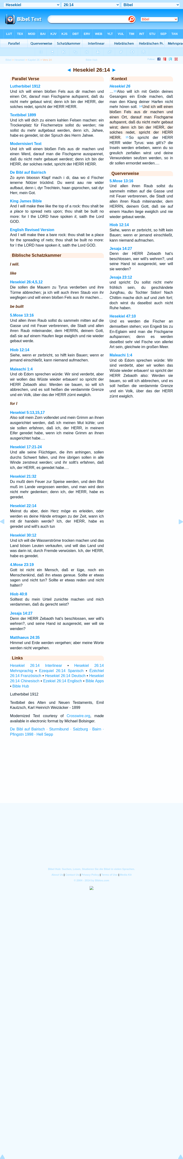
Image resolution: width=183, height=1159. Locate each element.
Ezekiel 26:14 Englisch (62, 681)
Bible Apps (95, 681)
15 (127, 137)
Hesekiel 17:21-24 (26, 447)
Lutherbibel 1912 (25, 86)
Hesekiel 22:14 (23, 506)
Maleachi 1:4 (21, 369)
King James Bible (26, 201)
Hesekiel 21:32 (23, 476)
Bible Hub (20, 686)
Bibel (8, 59)
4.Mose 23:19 (22, 565)
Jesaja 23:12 (121, 277)
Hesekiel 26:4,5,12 (26, 282)
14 (140, 106)
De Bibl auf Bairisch (28, 172)
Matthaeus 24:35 (25, 638)
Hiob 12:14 (19, 350)
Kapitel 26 (34, 59)
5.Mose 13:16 (22, 315)
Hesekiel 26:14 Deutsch (65, 676)
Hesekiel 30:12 (23, 535)
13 (115, 91)
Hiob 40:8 (18, 594)
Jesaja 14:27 (21, 613)
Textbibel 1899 (23, 115)
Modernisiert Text (25, 144)
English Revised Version (32, 230)
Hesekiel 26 (120, 86)
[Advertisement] (91, 774)
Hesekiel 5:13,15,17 (27, 413)
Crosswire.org (78, 716)
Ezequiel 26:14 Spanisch (61, 671)
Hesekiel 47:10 (123, 316)
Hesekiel (20, 59)
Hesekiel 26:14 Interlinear (36, 666)
